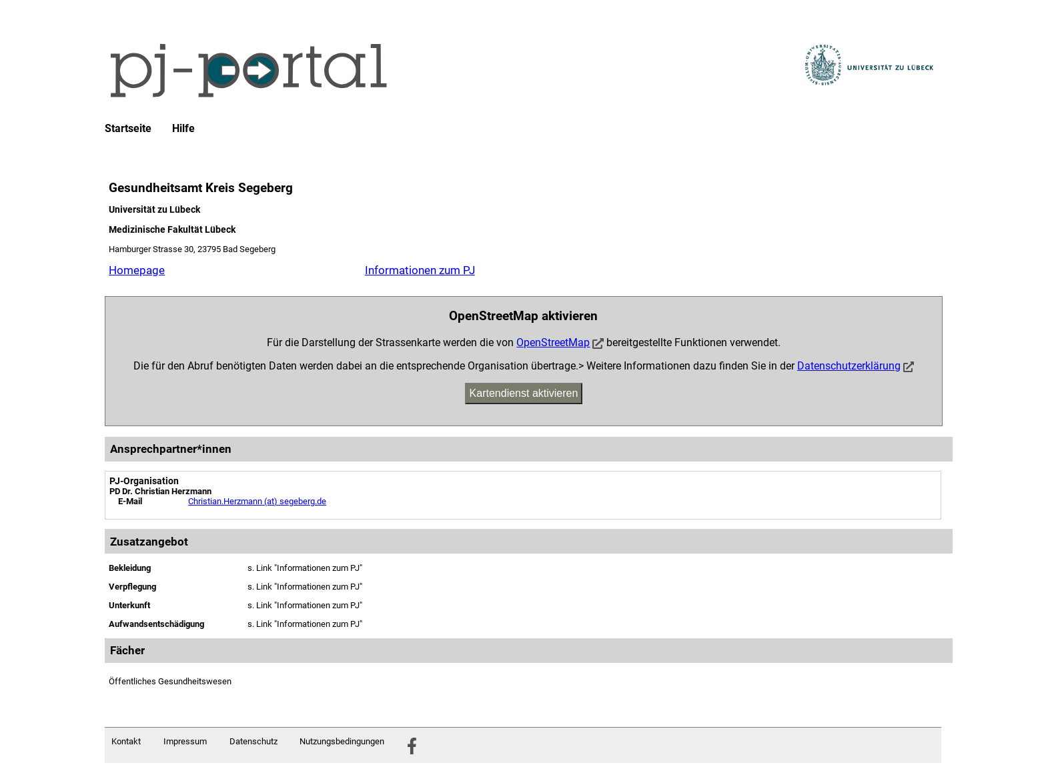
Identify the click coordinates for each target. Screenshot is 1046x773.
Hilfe (183, 129)
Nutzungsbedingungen (342, 741)
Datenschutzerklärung (849, 365)
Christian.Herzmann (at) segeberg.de (257, 501)
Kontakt (126, 741)
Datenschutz (253, 741)
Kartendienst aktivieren (524, 393)
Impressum (185, 741)
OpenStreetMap (553, 342)
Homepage (137, 270)
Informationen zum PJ (420, 270)
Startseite (128, 129)
